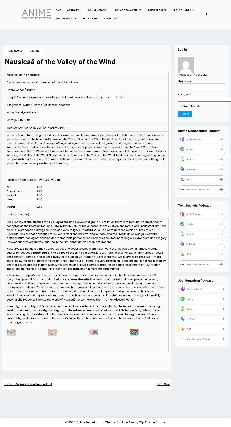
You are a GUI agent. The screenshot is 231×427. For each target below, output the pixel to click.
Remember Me (189, 106)
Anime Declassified (128, 10)
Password (184, 94)
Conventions (97, 10)
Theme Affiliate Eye (119, 422)
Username (185, 81)
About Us (110, 18)
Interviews (90, 18)
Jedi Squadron (183, 10)
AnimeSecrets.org (89, 422)
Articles (73, 10)
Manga (35, 51)
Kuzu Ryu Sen (15, 51)
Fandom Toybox (65, 18)
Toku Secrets (157, 10)
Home (57, 10)
